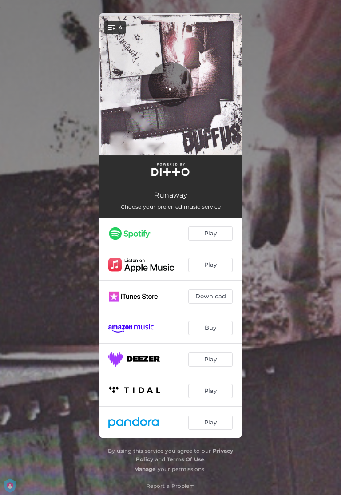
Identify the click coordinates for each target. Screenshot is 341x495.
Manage (145, 469)
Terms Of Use (185, 459)
